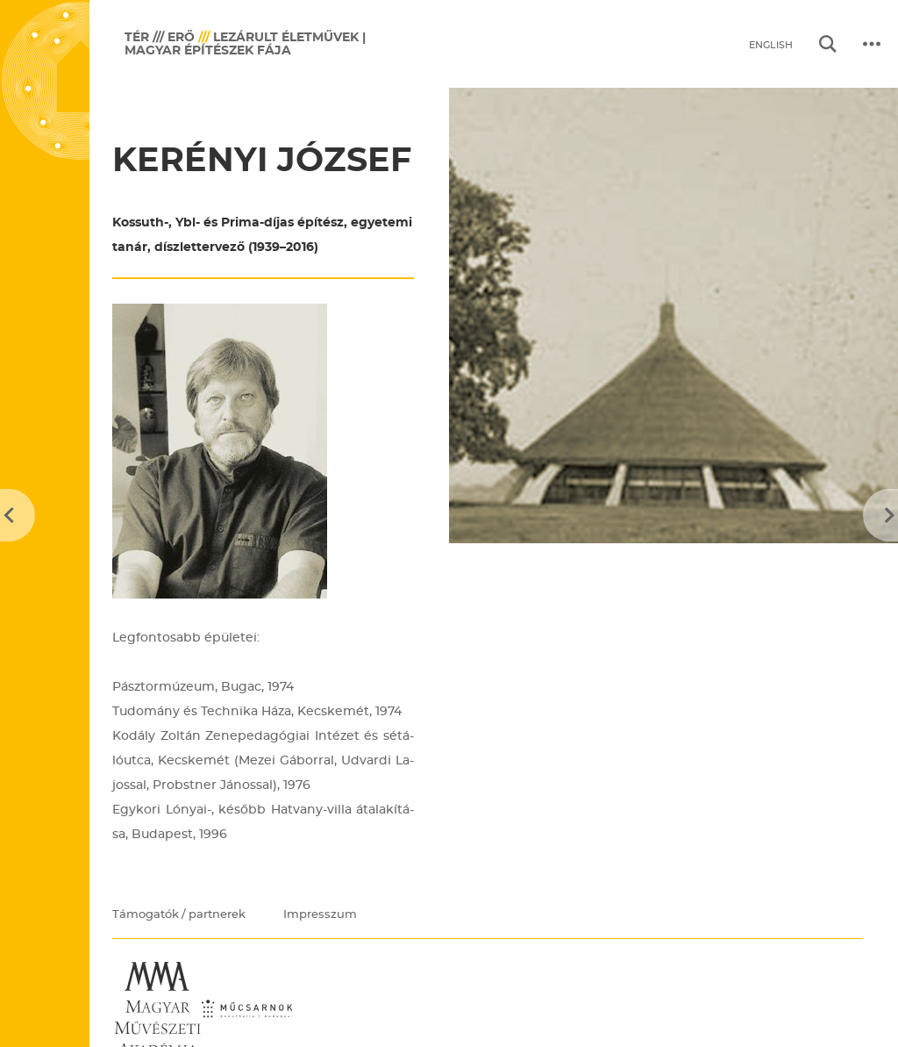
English (771, 45)
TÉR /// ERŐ (160, 37)
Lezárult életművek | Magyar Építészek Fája (245, 44)
